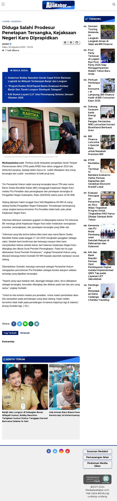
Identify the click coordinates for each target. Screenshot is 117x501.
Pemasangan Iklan (97, 457)
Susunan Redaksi (97, 451)
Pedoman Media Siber (97, 465)
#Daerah (25, 333)
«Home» (6, 21)
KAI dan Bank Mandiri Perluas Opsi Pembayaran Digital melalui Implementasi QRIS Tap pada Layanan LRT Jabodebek (100, 265)
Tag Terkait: (10, 333)
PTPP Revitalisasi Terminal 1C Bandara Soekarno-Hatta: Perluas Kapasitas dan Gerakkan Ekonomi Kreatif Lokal (99, 173)
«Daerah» (16, 21)
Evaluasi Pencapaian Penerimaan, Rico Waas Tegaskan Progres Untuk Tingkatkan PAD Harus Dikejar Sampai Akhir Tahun (101, 206)
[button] (77, 43)
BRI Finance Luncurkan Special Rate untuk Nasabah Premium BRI (97, 145)
